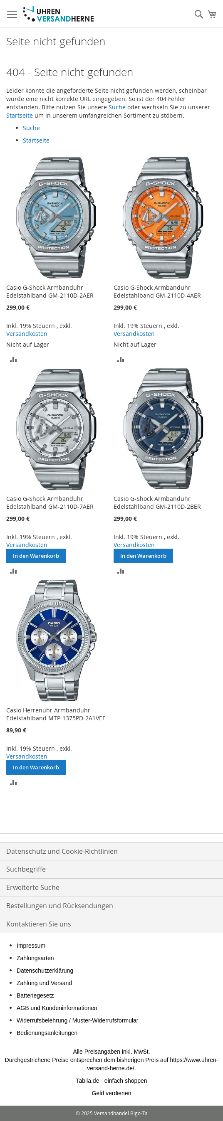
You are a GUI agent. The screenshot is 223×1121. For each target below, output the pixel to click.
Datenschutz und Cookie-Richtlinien (62, 851)
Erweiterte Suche (32, 887)
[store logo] (58, 14)
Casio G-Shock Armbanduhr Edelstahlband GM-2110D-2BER (157, 502)
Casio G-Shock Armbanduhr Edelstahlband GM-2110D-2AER (50, 291)
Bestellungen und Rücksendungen (59, 905)
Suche (117, 107)
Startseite (19, 115)
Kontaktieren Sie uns (38, 924)
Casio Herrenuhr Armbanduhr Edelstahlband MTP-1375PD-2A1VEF (55, 714)
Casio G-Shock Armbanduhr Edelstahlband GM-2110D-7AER (50, 502)
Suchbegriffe (26, 869)
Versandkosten (26, 334)
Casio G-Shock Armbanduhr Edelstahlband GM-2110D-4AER (157, 291)
